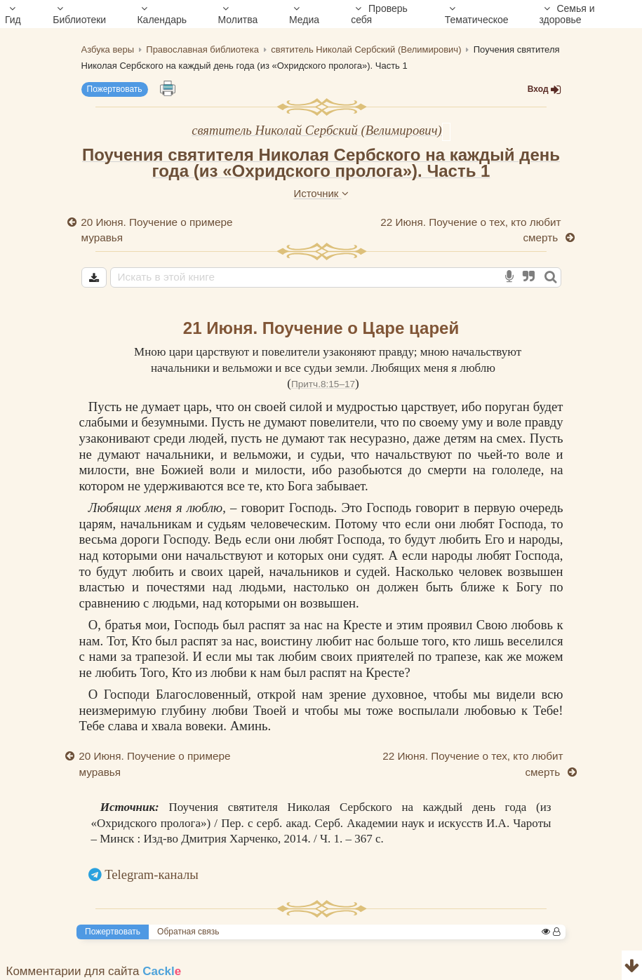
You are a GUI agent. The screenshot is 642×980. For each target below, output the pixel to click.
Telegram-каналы (152, 874)
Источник (320, 193)
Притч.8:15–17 (323, 384)
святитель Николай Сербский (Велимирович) (317, 130)
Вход (544, 89)
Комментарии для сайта (94, 971)
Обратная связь (188, 932)
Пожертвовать (114, 89)
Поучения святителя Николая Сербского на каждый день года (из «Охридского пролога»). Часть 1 (321, 162)
